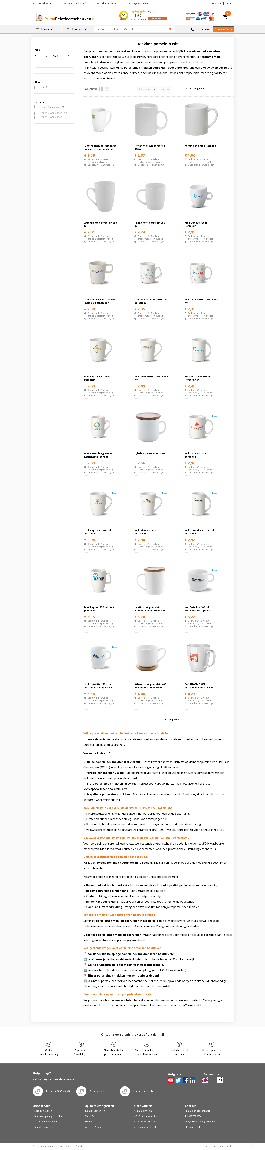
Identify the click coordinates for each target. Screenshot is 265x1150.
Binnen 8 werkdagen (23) (53, 113)
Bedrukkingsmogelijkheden (48, 1116)
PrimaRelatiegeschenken (198, 1110)
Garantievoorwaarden (46, 1121)
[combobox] (131, 29)
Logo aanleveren (43, 1110)
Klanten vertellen (193, 1127)
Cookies (70, 1146)
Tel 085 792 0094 (193, 1116)
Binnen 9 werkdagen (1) (53, 117)
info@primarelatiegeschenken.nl (202, 1121)
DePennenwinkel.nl (146, 1127)
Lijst (107, 89)
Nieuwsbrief (216, 3)
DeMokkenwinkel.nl (146, 1121)
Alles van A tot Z (93, 1127)
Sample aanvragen (44, 1127)
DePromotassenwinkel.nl (149, 1116)
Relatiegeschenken (95, 1110)
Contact (228, 3)
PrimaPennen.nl (144, 1110)
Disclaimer (81, 1146)
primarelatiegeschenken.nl (218, 1146)
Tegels (101, 89)
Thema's (89, 1116)
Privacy (61, 1146)
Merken (89, 1121)
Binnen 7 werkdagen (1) (52, 106)
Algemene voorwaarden (44, 1146)
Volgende (199, 88)
